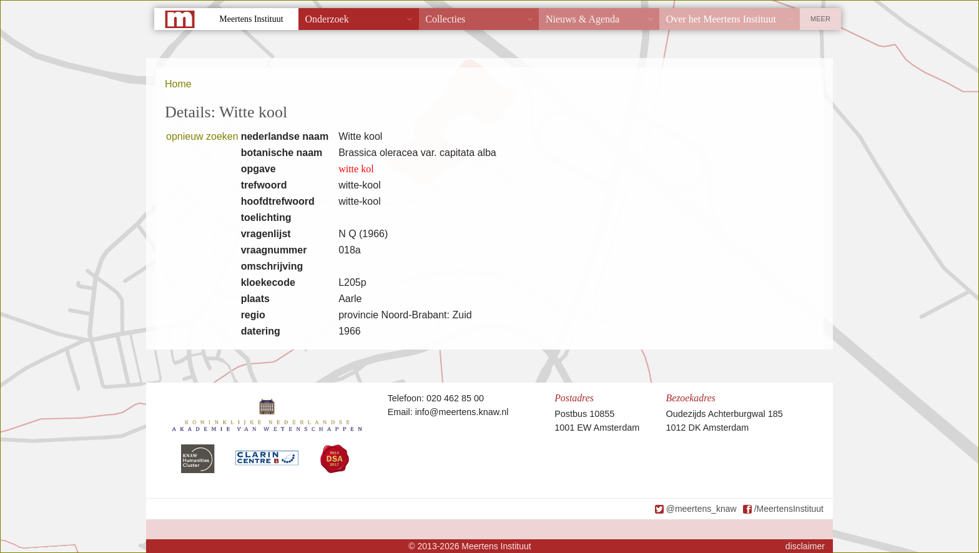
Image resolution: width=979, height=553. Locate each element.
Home (178, 84)
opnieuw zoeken (202, 136)
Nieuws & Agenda (582, 19)
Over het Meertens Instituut (721, 19)
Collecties (445, 19)
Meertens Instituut (251, 19)
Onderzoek (327, 19)
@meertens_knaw (701, 509)
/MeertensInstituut (789, 509)
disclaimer (805, 546)
